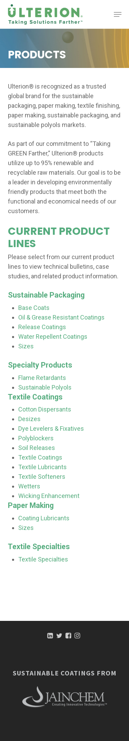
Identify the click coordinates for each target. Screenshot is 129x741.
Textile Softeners (41, 476)
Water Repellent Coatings (52, 336)
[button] (117, 14)
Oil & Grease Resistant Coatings (61, 317)
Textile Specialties (43, 559)
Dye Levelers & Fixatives (51, 428)
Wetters (29, 486)
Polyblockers (36, 438)
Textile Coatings (40, 457)
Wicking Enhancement (48, 495)
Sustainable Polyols (45, 387)
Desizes (29, 418)
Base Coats (34, 307)
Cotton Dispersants (44, 409)
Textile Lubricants (42, 467)
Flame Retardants (42, 377)
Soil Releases (36, 447)
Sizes (26, 346)
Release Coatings (42, 327)
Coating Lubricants (43, 518)
